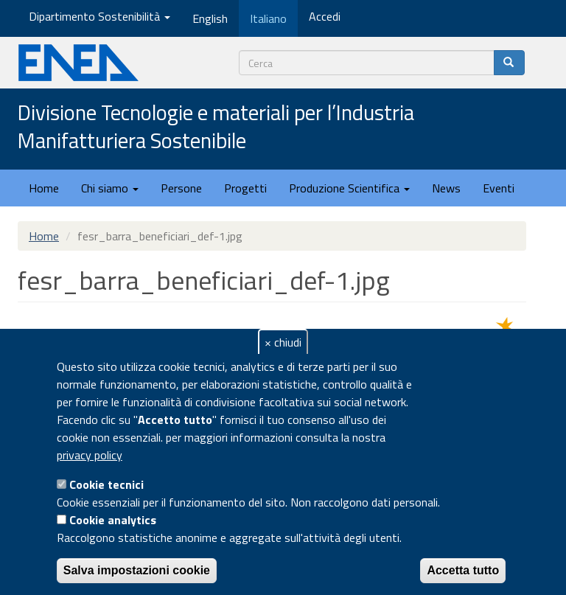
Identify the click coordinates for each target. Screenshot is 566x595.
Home (44, 188)
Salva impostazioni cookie (136, 570)
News (446, 188)
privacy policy (89, 455)
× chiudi (283, 342)
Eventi (498, 188)
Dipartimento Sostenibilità (99, 16)
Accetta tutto (463, 570)
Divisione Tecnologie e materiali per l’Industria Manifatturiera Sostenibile (216, 127)
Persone (181, 188)
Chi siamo (110, 188)
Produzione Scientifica (349, 188)
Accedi (324, 16)
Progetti (245, 188)
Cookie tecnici (106, 484)
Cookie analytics (112, 520)
